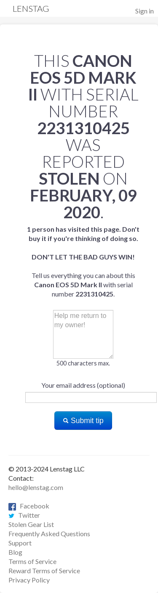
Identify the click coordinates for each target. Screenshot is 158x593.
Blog (15, 552)
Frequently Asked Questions (49, 533)
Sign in (144, 11)
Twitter (24, 515)
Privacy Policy (29, 580)
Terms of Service (32, 561)
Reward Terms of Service (44, 570)
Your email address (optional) (83, 385)
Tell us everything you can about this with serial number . (83, 261)
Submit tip (83, 420)
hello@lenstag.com (35, 487)
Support (20, 543)
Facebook (28, 506)
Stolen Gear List (31, 524)
